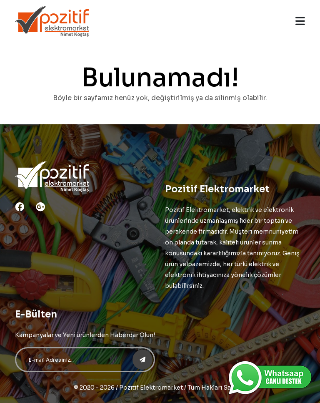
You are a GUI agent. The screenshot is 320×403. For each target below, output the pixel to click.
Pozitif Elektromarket (151, 387)
